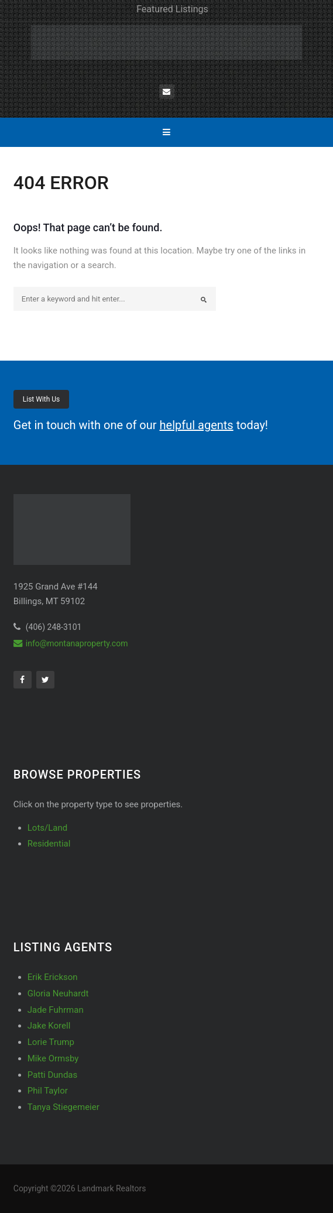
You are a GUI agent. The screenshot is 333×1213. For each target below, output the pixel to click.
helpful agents (197, 425)
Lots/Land (47, 828)
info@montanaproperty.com (70, 643)
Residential (49, 843)
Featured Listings (172, 9)
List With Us (41, 399)
